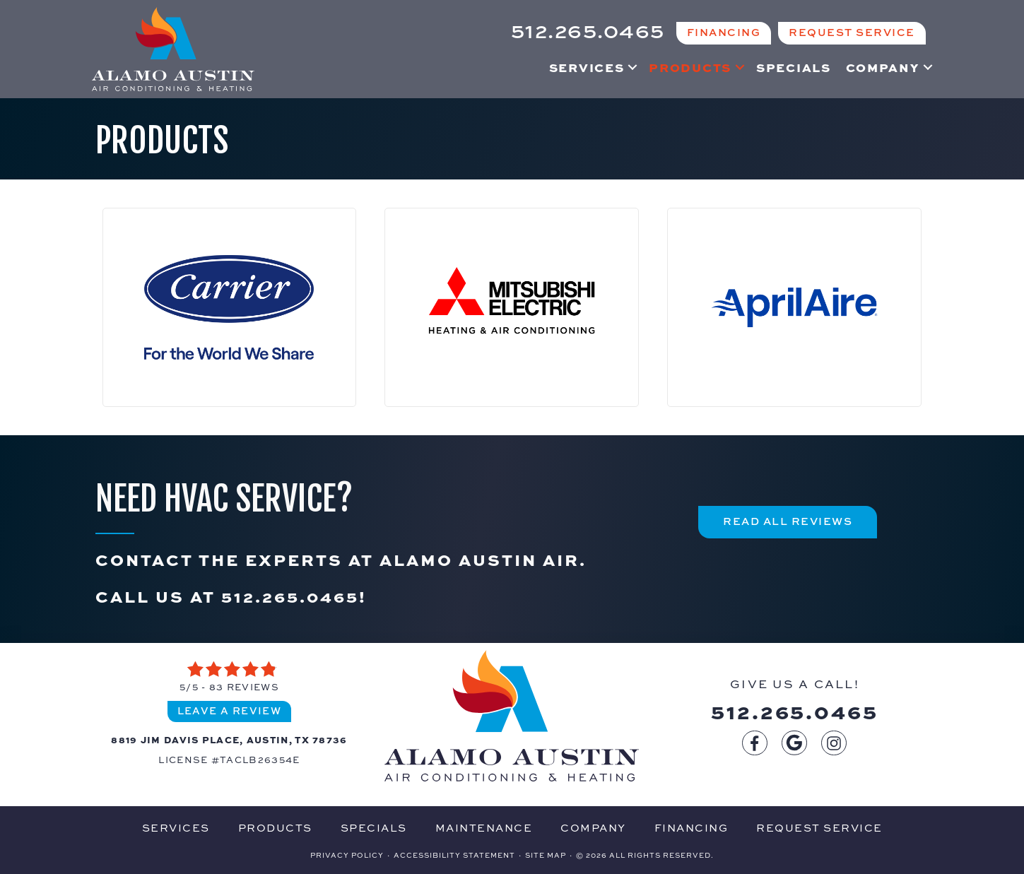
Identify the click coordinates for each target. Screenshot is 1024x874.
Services (587, 67)
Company (882, 67)
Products (690, 67)
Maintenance (484, 827)
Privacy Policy (347, 855)
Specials (793, 67)
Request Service (819, 827)
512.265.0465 (290, 596)
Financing (691, 827)
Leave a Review (229, 710)
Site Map (545, 855)
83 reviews (244, 686)
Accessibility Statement (454, 855)
